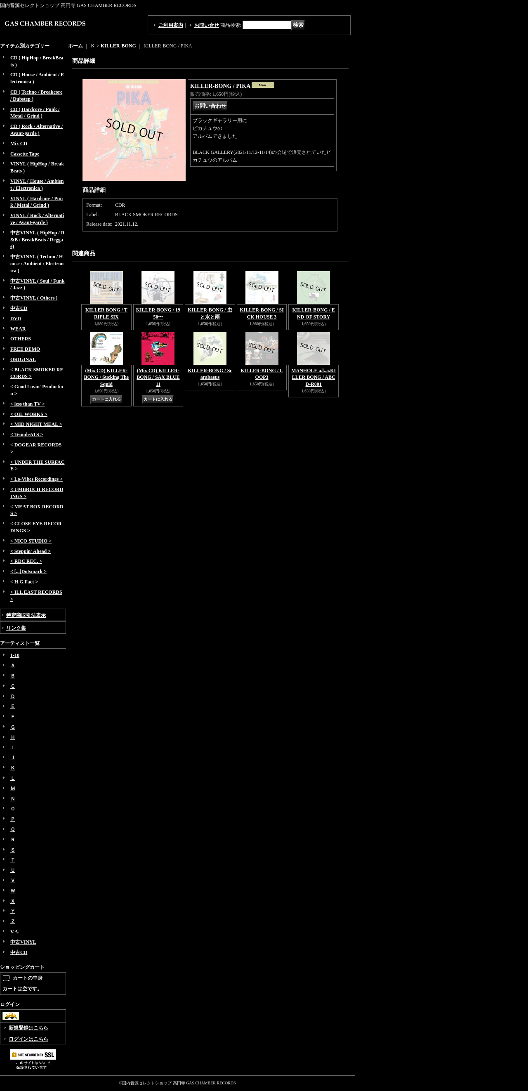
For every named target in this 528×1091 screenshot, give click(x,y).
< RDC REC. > (26, 561)
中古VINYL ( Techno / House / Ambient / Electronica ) (37, 264)
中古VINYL (23, 942)
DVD (15, 318)
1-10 (14, 655)
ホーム (75, 46)
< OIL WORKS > (28, 414)
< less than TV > (27, 404)
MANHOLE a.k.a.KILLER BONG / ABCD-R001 (313, 377)
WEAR (18, 329)
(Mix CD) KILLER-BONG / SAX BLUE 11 (158, 377)
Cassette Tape (24, 154)
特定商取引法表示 (26, 615)
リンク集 (16, 628)
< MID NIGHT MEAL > (36, 424)
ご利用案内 (170, 25)
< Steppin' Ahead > (30, 551)
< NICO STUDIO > (31, 541)
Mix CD (18, 143)
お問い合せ (206, 25)
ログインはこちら (28, 1039)
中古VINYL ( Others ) (33, 298)
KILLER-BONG (118, 46)
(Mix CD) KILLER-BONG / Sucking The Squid (106, 377)
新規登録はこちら (28, 1028)
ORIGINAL (23, 359)
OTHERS (20, 339)
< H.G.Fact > (24, 582)
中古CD (18, 308)
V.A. (14, 932)
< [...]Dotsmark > (28, 571)
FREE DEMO (25, 349)
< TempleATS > (26, 434)
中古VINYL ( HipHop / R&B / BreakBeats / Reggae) (37, 240)
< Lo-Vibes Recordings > (36, 479)
